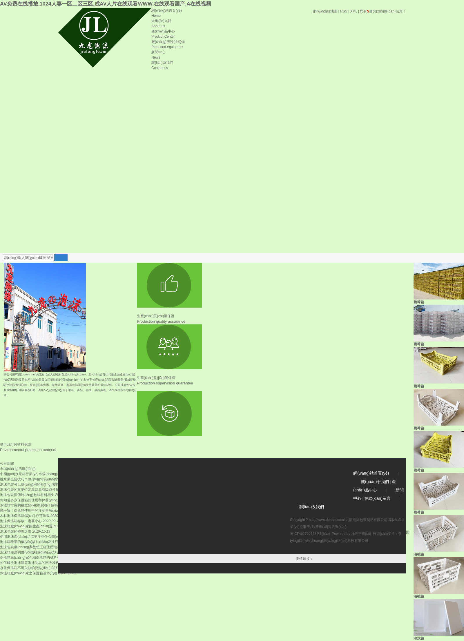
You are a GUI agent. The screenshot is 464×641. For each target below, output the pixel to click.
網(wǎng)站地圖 (325, 11)
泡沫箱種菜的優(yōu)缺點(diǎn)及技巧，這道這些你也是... (44, 542)
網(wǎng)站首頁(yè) (371, 473)
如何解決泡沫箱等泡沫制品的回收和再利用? (34, 563)
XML (353, 11)
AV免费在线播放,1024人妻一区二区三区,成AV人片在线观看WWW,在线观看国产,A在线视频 (105, 4)
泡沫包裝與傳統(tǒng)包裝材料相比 (27, 495)
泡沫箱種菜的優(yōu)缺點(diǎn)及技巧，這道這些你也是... (44, 552)
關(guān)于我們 (375, 481)
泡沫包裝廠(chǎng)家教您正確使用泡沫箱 (32, 547)
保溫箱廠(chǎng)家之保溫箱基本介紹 (28, 573)
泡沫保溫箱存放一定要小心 (21, 521)
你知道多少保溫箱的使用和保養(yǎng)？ (29, 500)
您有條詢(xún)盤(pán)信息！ (383, 11)
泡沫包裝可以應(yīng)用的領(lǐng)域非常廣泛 (34, 484)
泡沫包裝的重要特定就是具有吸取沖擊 (29, 490)
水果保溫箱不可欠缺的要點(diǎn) (25, 568)
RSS (343, 11)
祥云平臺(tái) (361, 534)
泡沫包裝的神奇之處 (15, 531)
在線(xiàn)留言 (377, 498)
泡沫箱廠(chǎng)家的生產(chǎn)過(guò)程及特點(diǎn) (41, 526)
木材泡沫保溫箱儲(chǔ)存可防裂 (25, 516)
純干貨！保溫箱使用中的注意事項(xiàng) (31, 511)
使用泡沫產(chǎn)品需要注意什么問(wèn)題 (33, 537)
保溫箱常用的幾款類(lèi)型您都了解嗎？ (30, 505)
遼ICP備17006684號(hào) (310, 534)
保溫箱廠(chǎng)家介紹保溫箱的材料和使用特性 (37, 557)
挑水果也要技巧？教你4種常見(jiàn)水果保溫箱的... (39, 479)
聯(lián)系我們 (311, 506)
